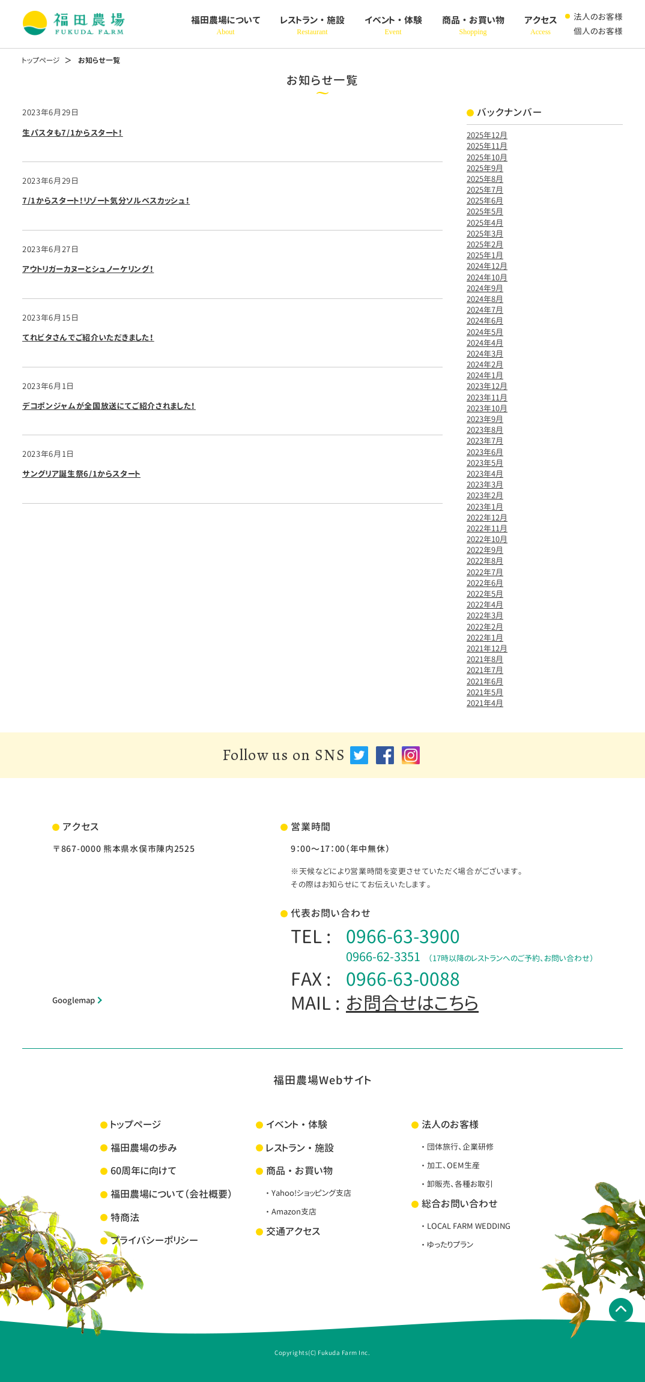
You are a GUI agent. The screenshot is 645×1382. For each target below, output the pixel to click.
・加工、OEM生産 (449, 1165)
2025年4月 (485, 222)
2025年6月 (485, 200)
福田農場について (226, 25)
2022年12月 (487, 517)
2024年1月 (485, 375)
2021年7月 (485, 670)
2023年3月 (485, 484)
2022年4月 (485, 604)
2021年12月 (487, 648)
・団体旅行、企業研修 (456, 1146)
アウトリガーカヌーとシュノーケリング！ (88, 269)
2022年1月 (485, 637)
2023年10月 (487, 408)
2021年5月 (485, 692)
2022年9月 (485, 550)
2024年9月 (485, 288)
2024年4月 (485, 342)
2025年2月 (485, 244)
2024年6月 (485, 320)
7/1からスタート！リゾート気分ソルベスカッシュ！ (106, 200)
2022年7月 (485, 572)
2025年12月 (487, 135)
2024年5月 (485, 332)
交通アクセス (293, 1231)
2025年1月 (485, 255)
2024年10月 (487, 277)
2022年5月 (485, 593)
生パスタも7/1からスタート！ (72, 132)
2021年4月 (485, 703)
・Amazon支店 (290, 1211)
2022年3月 (485, 615)
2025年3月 (485, 233)
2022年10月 (487, 539)
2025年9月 (485, 168)
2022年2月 (485, 626)
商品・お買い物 (473, 25)
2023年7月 (485, 440)
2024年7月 (485, 309)
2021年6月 (485, 681)
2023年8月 (485, 429)
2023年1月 (485, 506)
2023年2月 (485, 495)
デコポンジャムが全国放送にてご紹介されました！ (109, 405)
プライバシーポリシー (154, 1240)
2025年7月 (485, 189)
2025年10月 (487, 157)
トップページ (40, 60)
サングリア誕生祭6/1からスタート (81, 473)
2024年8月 (485, 299)
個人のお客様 (598, 31)
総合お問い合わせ (460, 1203)
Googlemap (73, 1000)
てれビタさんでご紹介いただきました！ (88, 337)
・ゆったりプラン (446, 1244)
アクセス (540, 25)
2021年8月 (485, 659)
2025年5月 (485, 211)
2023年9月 (485, 419)
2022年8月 (485, 560)
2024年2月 (485, 364)
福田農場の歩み (144, 1147)
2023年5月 (485, 462)
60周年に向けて (144, 1170)
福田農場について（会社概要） (171, 1194)
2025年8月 (485, 179)
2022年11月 (487, 528)
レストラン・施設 (312, 25)
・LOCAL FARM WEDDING (464, 1226)
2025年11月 (487, 145)
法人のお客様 (598, 16)
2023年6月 (485, 452)
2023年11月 (487, 397)
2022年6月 (485, 583)
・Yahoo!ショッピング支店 (307, 1192)
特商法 (125, 1217)
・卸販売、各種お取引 (456, 1183)
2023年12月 (487, 386)
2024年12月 (487, 266)
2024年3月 (485, 353)
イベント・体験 (393, 25)
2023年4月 (485, 473)
